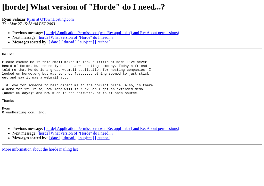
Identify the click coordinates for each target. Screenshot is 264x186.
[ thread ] (69, 42)
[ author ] (103, 42)
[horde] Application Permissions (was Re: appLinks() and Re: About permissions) (111, 32)
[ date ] (54, 42)
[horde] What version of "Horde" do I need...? (75, 37)
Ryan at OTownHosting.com (50, 19)
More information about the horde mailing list (40, 162)
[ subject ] (86, 42)
